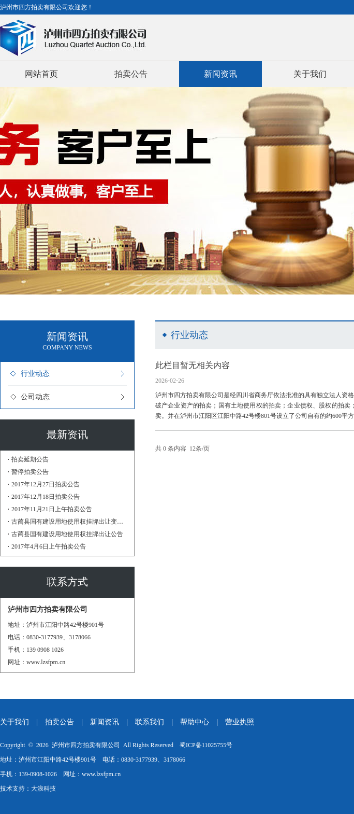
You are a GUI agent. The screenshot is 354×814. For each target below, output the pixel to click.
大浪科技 (43, 788)
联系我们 (149, 722)
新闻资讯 (220, 73)
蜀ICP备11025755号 (206, 745)
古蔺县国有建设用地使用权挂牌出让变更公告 (69, 521)
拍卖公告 (131, 73)
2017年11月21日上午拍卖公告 (51, 509)
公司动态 (35, 397)
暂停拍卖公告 (30, 471)
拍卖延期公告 (30, 459)
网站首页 (41, 73)
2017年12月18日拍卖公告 (45, 496)
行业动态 (35, 373)
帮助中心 (194, 722)
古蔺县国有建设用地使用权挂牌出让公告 (67, 534)
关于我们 (310, 73)
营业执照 (239, 722)
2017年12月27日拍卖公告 (45, 484)
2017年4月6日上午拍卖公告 (48, 546)
